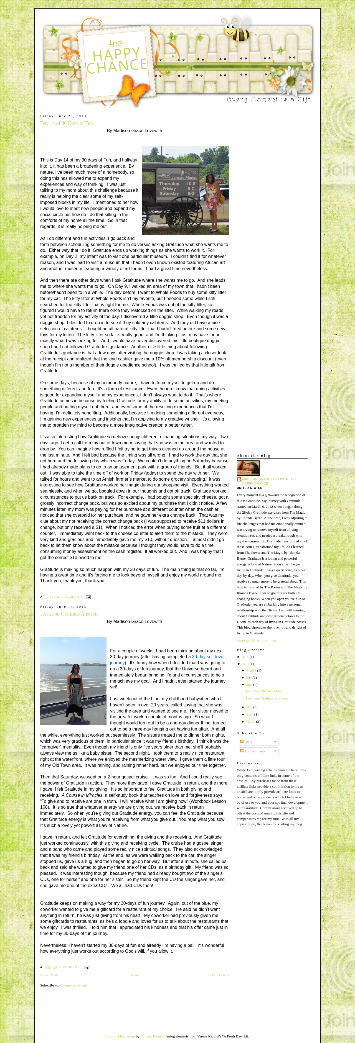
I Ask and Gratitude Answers (69, 614)
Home (135, 975)
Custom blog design (120, 1036)
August (251, 670)
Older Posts (220, 975)
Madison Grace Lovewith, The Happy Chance (269, 481)
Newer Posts (49, 975)
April (249, 714)
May (249, 707)
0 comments (72, 596)
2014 (244, 657)
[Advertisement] (253, 197)
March (250, 721)
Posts (246, 742)
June (249, 685)
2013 (244, 664)
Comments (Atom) (73, 985)
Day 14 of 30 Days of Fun (66, 123)
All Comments (252, 751)
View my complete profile (261, 641)
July (249, 677)
